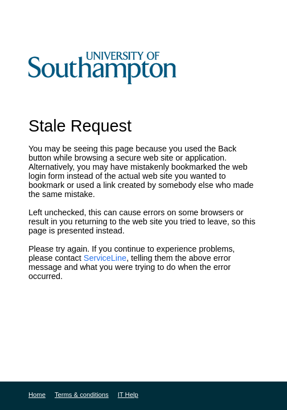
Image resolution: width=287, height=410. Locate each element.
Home (37, 394)
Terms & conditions (82, 394)
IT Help (128, 394)
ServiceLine (105, 258)
